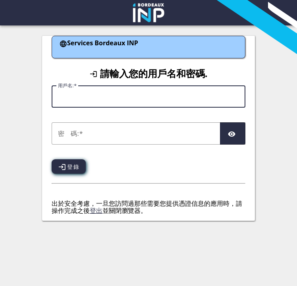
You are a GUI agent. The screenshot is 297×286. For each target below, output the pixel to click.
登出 (96, 210)
